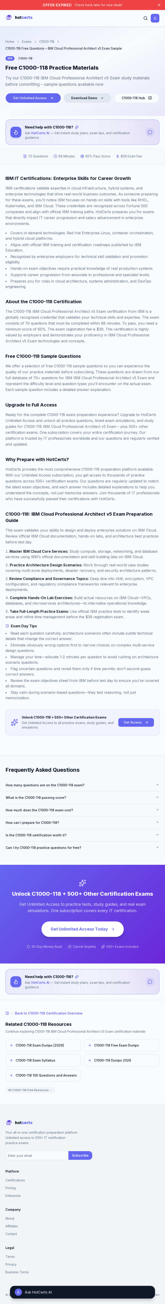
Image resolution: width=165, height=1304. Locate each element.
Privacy (11, 1264)
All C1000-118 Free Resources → (30, 1090)
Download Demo (87, 98)
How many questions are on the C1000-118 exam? (82, 785)
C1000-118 (46, 41)
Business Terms (17, 1272)
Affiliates (11, 1226)
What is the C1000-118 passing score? (82, 797)
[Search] (145, 18)
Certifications (15, 1180)
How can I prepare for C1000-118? (82, 822)
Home (9, 41)
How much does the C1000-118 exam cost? (82, 810)
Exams (27, 41)
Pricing (10, 1188)
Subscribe (80, 1155)
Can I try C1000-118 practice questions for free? (82, 847)
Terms (10, 1257)
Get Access (136, 722)
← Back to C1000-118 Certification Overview (43, 1013)
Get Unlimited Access (33, 98)
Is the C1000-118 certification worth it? (82, 835)
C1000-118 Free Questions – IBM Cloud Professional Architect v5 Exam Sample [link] (63, 48)
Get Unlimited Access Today (83, 929)
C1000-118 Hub (137, 98)
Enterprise (13, 1196)
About (9, 1218)
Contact (11, 1234)
